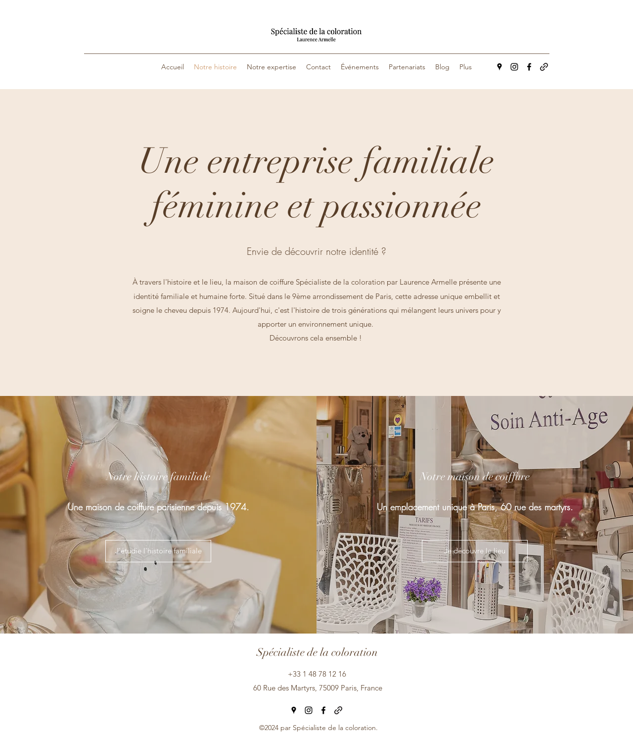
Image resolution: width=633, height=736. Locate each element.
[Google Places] (499, 67)
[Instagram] (514, 67)
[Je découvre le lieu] (475, 551)
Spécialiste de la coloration (317, 652)
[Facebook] (529, 67)
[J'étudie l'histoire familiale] (158, 551)
